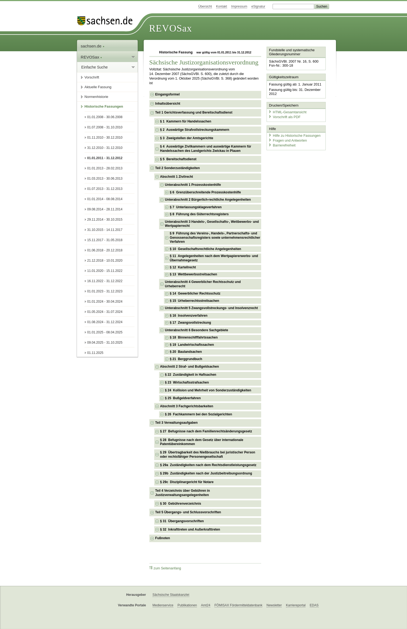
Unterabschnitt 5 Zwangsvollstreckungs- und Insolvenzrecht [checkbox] (211, 308)
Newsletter (274, 605)
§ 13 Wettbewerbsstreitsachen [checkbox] (193, 274)
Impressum (239, 6)
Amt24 (205, 605)
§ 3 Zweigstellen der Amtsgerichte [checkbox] (186, 138)
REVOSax (170, 28)
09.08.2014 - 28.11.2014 (105, 209)
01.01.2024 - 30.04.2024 (105, 301)
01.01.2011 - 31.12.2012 (105, 158)
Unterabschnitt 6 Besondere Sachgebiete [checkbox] (196, 330)
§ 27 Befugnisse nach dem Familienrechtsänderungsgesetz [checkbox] (206, 431)
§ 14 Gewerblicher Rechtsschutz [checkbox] (195, 293)
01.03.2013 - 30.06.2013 (105, 178)
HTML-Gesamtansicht (287, 112)
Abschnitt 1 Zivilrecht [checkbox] (176, 177)
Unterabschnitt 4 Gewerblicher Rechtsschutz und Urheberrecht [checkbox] (203, 284)
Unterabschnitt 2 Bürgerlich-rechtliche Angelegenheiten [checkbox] (208, 199)
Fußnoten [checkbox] (162, 538)
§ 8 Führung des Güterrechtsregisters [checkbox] (199, 214)
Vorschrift (92, 77)
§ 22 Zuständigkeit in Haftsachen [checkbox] (190, 375)
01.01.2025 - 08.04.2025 (105, 332)
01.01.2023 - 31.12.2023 (105, 291)
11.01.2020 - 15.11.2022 (105, 271)
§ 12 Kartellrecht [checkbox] (183, 267)
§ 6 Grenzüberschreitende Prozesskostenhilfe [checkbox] (205, 192)
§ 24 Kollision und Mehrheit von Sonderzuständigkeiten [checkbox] (208, 390)
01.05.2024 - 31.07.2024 (105, 312)
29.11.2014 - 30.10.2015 (105, 219)
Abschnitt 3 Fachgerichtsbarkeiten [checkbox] (186, 406)
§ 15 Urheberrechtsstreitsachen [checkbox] (194, 301)
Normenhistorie (96, 97)
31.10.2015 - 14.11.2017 (105, 230)
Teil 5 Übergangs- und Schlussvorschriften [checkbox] (188, 512)
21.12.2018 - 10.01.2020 (105, 260)
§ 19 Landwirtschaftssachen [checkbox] (192, 345)
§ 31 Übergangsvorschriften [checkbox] (182, 521)
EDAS (314, 605)
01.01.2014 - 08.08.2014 (105, 199)
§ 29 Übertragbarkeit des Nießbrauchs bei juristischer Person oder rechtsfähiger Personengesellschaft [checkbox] (207, 454)
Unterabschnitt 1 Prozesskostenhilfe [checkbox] (193, 185)
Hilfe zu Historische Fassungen (294, 136)
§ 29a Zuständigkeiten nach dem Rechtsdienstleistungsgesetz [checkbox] (208, 465)
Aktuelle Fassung (98, 87)
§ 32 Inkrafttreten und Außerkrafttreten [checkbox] (190, 529)
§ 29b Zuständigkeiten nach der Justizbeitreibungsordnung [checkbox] (206, 473)
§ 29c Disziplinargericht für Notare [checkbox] (187, 482)
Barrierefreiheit (281, 145)
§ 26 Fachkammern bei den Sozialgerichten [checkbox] (198, 414)
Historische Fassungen (104, 106)
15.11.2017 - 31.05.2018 (105, 240)
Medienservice (163, 605)
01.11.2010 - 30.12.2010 (105, 137)
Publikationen (187, 605)
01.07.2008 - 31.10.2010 (105, 127)
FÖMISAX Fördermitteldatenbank (238, 605)
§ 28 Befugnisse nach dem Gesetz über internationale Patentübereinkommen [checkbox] (201, 442)
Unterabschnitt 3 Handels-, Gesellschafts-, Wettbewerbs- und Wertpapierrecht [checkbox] (212, 224)
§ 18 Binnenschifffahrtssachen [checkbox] (194, 337)
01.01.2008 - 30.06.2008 (105, 117)
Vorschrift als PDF (284, 117)
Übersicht (205, 6)
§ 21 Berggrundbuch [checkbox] (186, 359)
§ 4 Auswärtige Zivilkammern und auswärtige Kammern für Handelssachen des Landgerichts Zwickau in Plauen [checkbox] (205, 149)
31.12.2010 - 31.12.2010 (105, 148)
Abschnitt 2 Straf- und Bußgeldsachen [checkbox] (189, 366)
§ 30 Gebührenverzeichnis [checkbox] (180, 503)
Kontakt (221, 6)
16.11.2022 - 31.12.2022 (105, 281)
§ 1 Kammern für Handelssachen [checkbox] (185, 121)
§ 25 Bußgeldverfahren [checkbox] (183, 398)
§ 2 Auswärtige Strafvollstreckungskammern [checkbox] (194, 130)
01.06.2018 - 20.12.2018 (105, 250)
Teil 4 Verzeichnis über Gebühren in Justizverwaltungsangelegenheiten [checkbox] (182, 493)
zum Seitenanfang (165, 568)
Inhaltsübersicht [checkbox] (167, 103)
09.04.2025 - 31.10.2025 (105, 342)
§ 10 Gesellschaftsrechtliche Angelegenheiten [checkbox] (205, 249)
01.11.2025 (95, 353)
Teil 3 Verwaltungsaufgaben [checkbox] (176, 423)
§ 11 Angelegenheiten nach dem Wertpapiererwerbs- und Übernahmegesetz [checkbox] (214, 258)
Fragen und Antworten (287, 140)
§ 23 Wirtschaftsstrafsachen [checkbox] (187, 382)
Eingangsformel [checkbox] (167, 94)
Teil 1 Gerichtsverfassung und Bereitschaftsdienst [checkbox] (194, 112)
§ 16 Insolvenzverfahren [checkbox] (188, 315)
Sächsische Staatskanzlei (171, 595)
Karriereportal (296, 605)
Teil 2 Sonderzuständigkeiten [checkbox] (177, 168)
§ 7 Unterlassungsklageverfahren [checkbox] (196, 207)
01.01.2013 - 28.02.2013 (105, 168)
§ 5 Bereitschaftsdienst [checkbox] (178, 159)
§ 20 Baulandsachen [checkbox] (186, 352)
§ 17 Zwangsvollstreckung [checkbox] (190, 322)
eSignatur (258, 6)
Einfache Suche (94, 67)
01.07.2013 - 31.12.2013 (105, 189)
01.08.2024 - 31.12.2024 (105, 322)
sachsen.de (93, 46)
